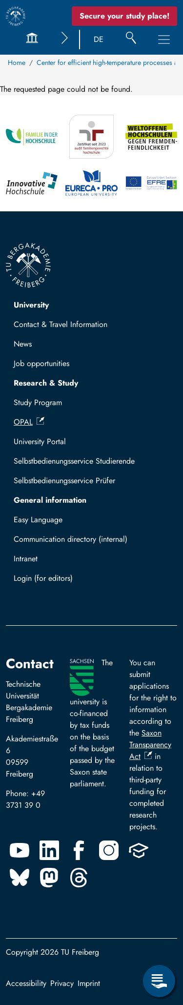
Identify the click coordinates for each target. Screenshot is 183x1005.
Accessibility (26, 983)
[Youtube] (19, 850)
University (31, 304)
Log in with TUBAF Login (60, 581)
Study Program (38, 402)
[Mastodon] (49, 877)
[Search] (131, 39)
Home (16, 62)
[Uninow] (138, 850)
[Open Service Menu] (159, 981)
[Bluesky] (19, 877)
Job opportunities (41, 363)
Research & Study (46, 383)
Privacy (62, 983)
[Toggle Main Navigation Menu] (164, 39)
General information (50, 500)
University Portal (40, 441)
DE (98, 39)
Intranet (26, 558)
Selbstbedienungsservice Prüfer (64, 480)
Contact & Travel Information (60, 324)
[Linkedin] (49, 850)
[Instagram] (109, 850)
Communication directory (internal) (70, 539)
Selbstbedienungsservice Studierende (74, 461)
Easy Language (38, 519)
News (23, 343)
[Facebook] (79, 850)
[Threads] (79, 877)
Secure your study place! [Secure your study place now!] (124, 15)
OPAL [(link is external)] (29, 422)
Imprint (89, 983)
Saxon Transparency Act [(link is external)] (150, 744)
